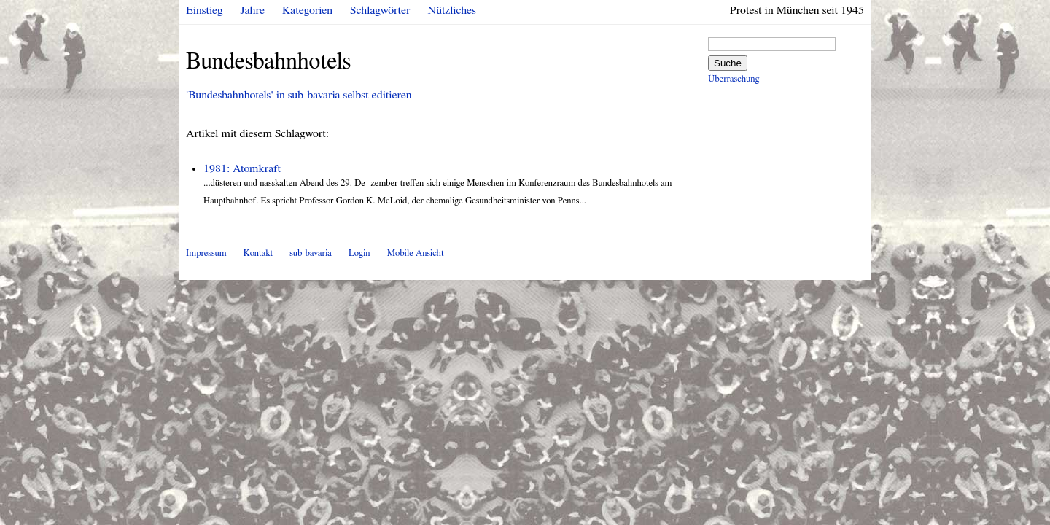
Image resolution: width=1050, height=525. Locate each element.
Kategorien (307, 10)
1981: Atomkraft (242, 168)
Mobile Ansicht (415, 253)
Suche (728, 63)
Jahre (253, 10)
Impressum (206, 253)
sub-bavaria (310, 253)
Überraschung (733, 79)
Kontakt (258, 253)
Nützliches (452, 10)
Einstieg (204, 10)
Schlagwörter (380, 10)
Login (359, 253)
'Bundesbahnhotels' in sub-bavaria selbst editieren (299, 95)
